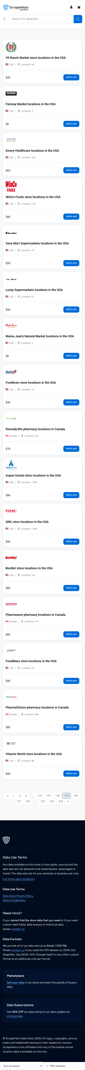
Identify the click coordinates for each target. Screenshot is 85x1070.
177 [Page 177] (19, 801)
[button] (4, 19)
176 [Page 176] (75, 795)
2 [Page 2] (19, 795)
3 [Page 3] (26, 795)
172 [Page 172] (40, 795)
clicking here (15, 1016)
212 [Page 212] (43, 801)
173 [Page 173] (49, 795)
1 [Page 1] (13, 795)
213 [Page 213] (52, 801)
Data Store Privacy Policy (18, 896)
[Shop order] (21, 1066)
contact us (17, 929)
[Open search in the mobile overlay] (45, 19)
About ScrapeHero (14, 900)
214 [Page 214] (61, 801)
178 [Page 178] (28, 801)
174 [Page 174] (57, 795)
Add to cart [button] (71, 77)
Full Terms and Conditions (19, 879)
